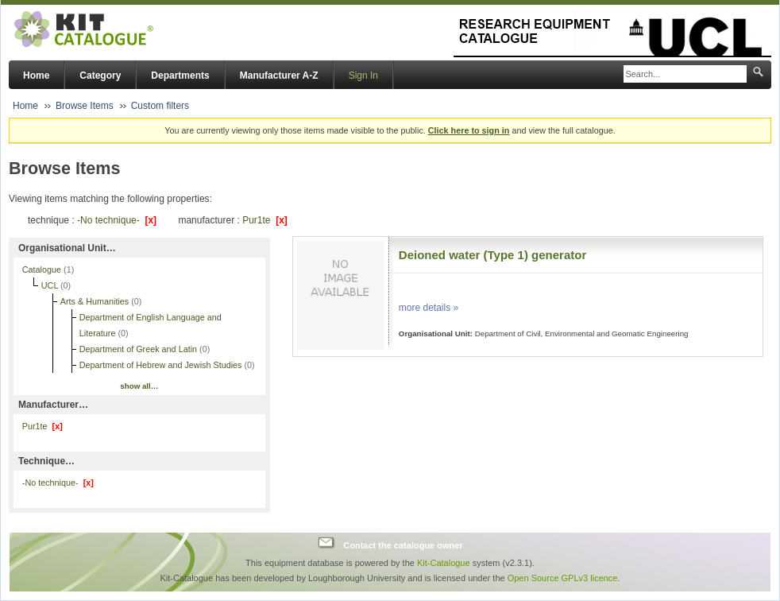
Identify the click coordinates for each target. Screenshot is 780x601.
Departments (180, 75)
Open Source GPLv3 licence (563, 578)
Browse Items (85, 105)
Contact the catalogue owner (402, 544)
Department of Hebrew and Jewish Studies (162, 365)
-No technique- (116, 220)
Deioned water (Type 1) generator (492, 255)
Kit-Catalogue (443, 563)
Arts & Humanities (95, 301)
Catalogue (43, 269)
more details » (428, 307)
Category (100, 75)
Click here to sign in (469, 130)
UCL (50, 285)
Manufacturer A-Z (279, 75)
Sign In (363, 75)
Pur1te (265, 220)
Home (36, 75)
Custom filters (160, 105)
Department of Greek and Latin (139, 349)
